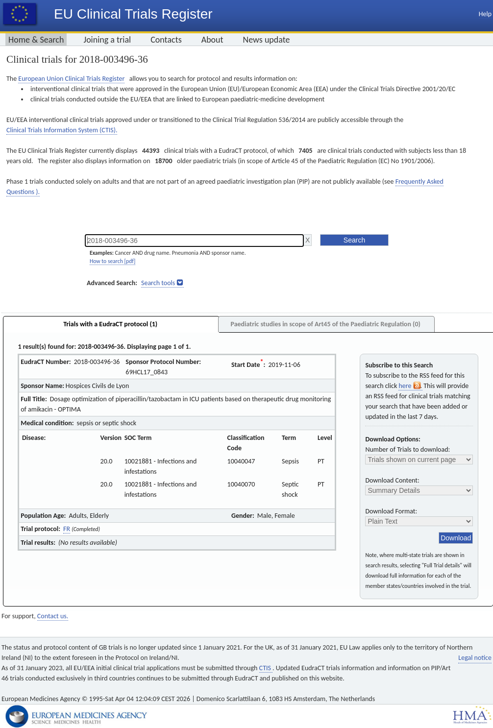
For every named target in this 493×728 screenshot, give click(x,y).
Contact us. (52, 616)
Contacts (166, 39)
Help (485, 14)
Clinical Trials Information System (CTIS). (61, 130)
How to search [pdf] (112, 261)
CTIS (265, 668)
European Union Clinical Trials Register (71, 78)
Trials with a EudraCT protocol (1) (110, 324)
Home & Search (36, 39)
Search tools (158, 283)
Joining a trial (107, 39)
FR (66, 529)
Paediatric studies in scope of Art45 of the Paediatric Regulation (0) (325, 324)
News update (266, 39)
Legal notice (475, 658)
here (410, 386)
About (212, 39)
